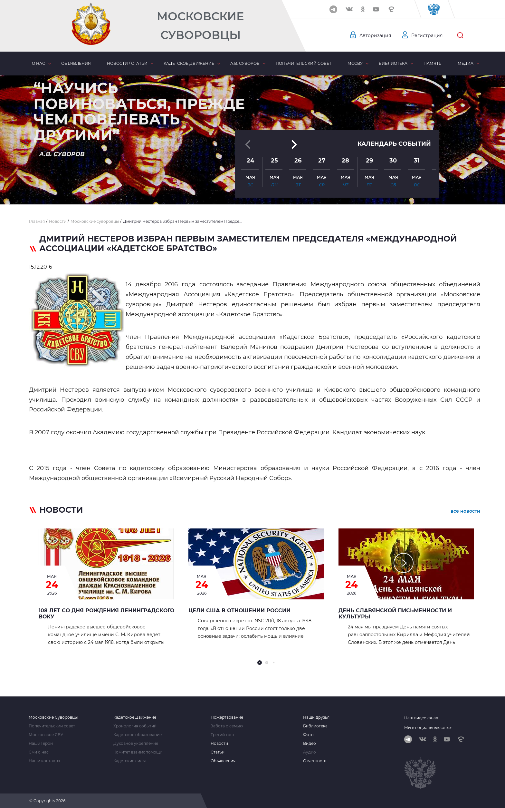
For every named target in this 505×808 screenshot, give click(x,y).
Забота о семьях (227, 726)
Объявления (76, 63)
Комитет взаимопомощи (137, 752)
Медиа (465, 63)
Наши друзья (316, 717)
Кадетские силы (129, 761)
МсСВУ (355, 63)
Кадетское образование (137, 735)
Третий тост (222, 735)
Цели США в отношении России (239, 610)
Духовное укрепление (135, 743)
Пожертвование (227, 717)
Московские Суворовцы (200, 25)
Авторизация (375, 35)
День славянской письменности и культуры (395, 613)
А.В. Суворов (245, 63)
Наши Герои (41, 743)
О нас (38, 63)
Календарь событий (394, 132)
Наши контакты (44, 761)
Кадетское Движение (134, 717)
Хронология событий (135, 726)
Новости (219, 743)
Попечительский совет (303, 63)
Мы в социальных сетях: (428, 727)
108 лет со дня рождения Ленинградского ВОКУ (106, 613)
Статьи (217, 752)
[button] (252, 188)
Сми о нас (39, 752)
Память (433, 63)
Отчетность (314, 761)
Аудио (309, 752)
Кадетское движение (189, 63)
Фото (308, 735)
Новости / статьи (127, 63)
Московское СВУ (46, 735)
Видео (309, 743)
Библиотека (393, 63)
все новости (465, 511)
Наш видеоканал (421, 717)
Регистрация (427, 35)
